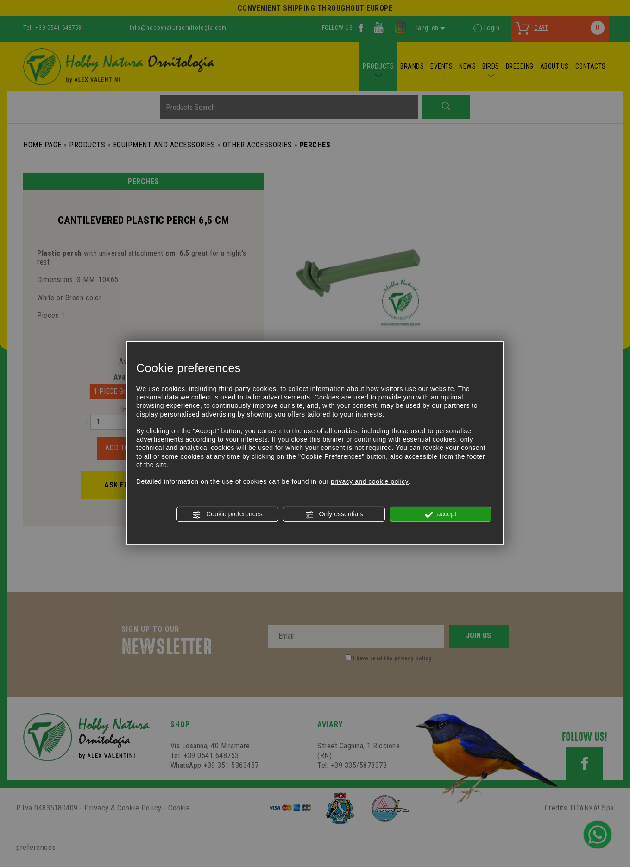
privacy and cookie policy (370, 481)
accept (440, 514)
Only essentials (334, 514)
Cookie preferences (227, 514)
